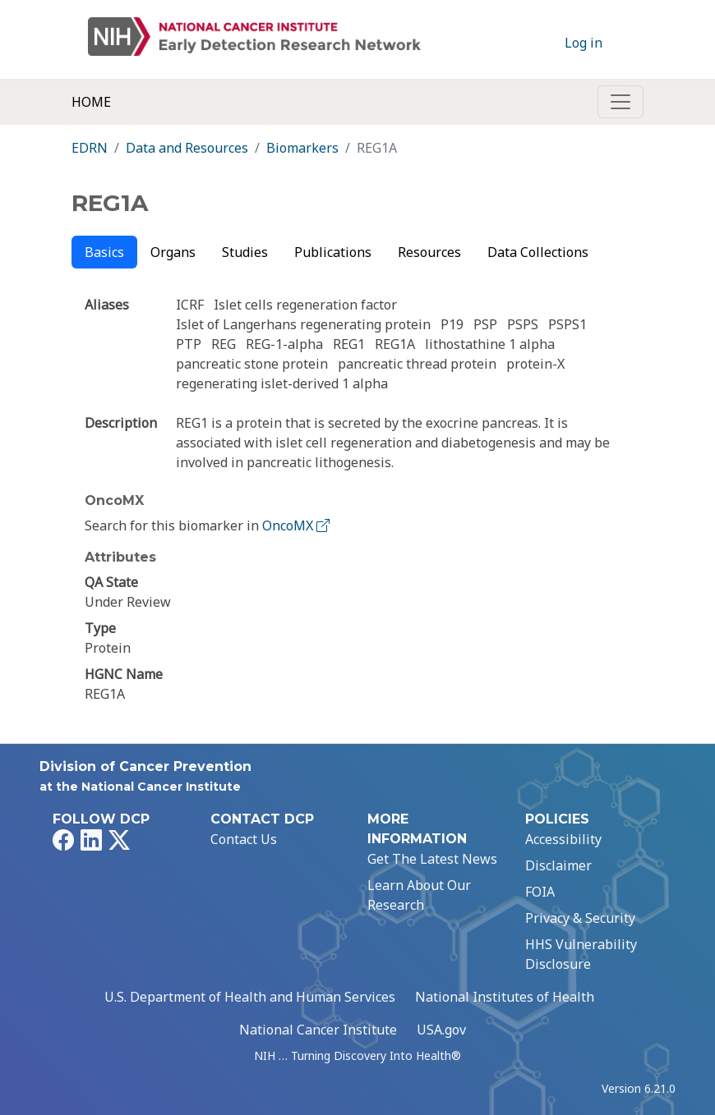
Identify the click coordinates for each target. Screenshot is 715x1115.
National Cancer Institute (318, 1030)
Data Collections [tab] (537, 252)
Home (91, 102)
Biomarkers (302, 148)
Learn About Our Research (419, 895)
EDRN (90, 148)
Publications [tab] (332, 252)
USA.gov (441, 1030)
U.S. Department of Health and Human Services (249, 997)
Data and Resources (187, 148)
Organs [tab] (173, 252)
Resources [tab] (429, 252)
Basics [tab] (104, 252)
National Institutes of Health (504, 997)
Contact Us (243, 839)
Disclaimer (558, 865)
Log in (583, 43)
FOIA (540, 892)
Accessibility (563, 839)
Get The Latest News (432, 859)
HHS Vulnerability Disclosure (581, 954)
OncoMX (297, 525)
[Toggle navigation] (620, 101)
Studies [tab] (245, 252)
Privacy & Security (580, 918)
